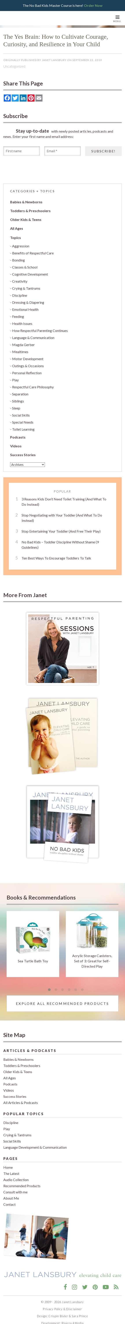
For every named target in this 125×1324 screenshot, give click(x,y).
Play (15, 380)
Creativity (19, 281)
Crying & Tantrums (26, 288)
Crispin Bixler (58, 1316)
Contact (9, 1204)
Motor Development (27, 359)
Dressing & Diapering (28, 302)
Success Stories (23, 455)
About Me (11, 1198)
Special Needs (22, 422)
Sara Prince (80, 1316)
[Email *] (62, 151)
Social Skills (21, 415)
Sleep (16, 408)
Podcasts (18, 437)
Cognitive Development (30, 274)
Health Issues (22, 323)
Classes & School (24, 267)
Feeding (18, 316)
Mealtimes (20, 352)
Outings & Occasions (28, 366)
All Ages (16, 228)
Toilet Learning (23, 429)
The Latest (11, 1173)
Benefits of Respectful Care (33, 253)
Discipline (19, 295)
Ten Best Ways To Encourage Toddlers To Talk (56, 558)
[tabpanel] (32, 944)
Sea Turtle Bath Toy (33, 961)
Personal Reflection (27, 373)
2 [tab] (56, 990)
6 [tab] (82, 990)
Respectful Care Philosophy (33, 387)
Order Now (93, 5)
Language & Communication (33, 337)
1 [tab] (49, 990)
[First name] (21, 151)
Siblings (18, 401)
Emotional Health (25, 309)
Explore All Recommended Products (62, 1003)
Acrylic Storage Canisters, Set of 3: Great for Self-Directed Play (92, 961)
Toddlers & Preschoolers (30, 211)
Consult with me (15, 1192)
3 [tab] (62, 990)
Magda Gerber (23, 345)
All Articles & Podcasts (20, 1102)
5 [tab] (76, 990)
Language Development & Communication (35, 1147)
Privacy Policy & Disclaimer (62, 1309)
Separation (20, 394)
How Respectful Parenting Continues (40, 330)
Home (8, 1167)
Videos (16, 446)
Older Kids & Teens (25, 219)
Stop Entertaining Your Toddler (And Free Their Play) (61, 531)
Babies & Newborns (26, 202)
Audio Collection (16, 1180)
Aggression (20, 246)
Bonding (18, 260)
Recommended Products (21, 1186)
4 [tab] (69, 990)
